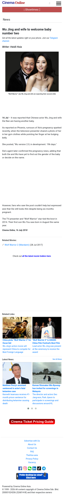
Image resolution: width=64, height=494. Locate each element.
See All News (57, 359)
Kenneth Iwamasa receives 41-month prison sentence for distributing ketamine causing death (17, 383)
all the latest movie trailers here (36, 256)
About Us (32, 444)
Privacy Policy (32, 459)
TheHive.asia (32, 455)
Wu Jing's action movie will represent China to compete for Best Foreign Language (17, 335)
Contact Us (32, 448)
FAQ (32, 451)
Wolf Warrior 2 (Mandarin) (17, 245)
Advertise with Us (32, 441)
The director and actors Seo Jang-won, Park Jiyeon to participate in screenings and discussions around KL (46, 383)
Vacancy (32, 462)
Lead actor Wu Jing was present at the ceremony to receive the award (46, 335)
